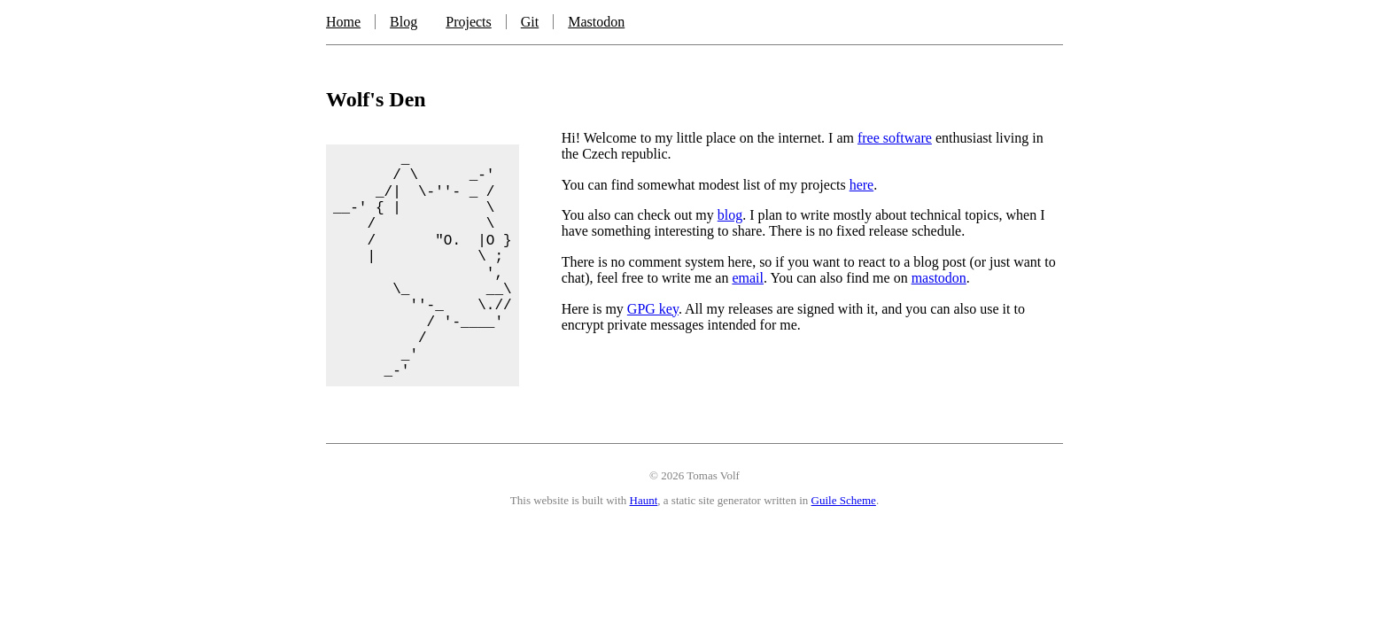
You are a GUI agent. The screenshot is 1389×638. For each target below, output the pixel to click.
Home (343, 21)
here (862, 184)
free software (894, 137)
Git (530, 21)
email (748, 277)
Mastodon (596, 21)
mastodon (939, 277)
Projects (469, 21)
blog (730, 214)
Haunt (644, 500)
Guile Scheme (843, 500)
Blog (403, 21)
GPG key (653, 308)
